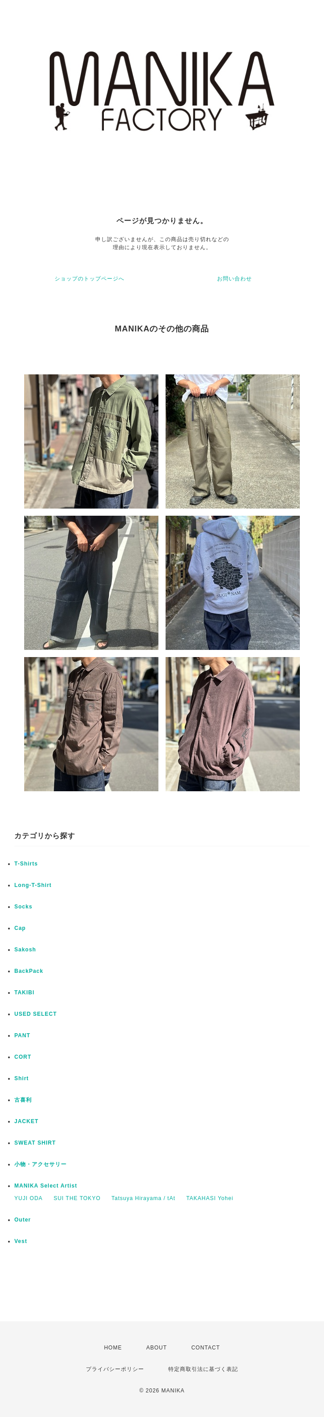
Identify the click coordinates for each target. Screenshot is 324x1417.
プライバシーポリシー (115, 1369)
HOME (113, 1348)
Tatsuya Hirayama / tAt (143, 1198)
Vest (20, 1241)
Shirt (21, 1078)
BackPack (28, 971)
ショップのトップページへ (89, 279)
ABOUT (156, 1348)
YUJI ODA (28, 1198)
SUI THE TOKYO (77, 1198)
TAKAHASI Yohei (209, 1198)
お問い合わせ (234, 279)
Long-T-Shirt (32, 885)
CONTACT (205, 1348)
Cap (20, 928)
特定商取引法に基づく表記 (203, 1369)
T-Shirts (26, 864)
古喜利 (23, 1100)
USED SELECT (35, 1014)
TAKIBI (24, 992)
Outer (22, 1220)
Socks (23, 907)
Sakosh (25, 949)
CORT (22, 1057)
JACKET (26, 1121)
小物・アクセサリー (40, 1164)
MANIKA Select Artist (45, 1186)
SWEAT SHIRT (35, 1143)
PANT (22, 1035)
